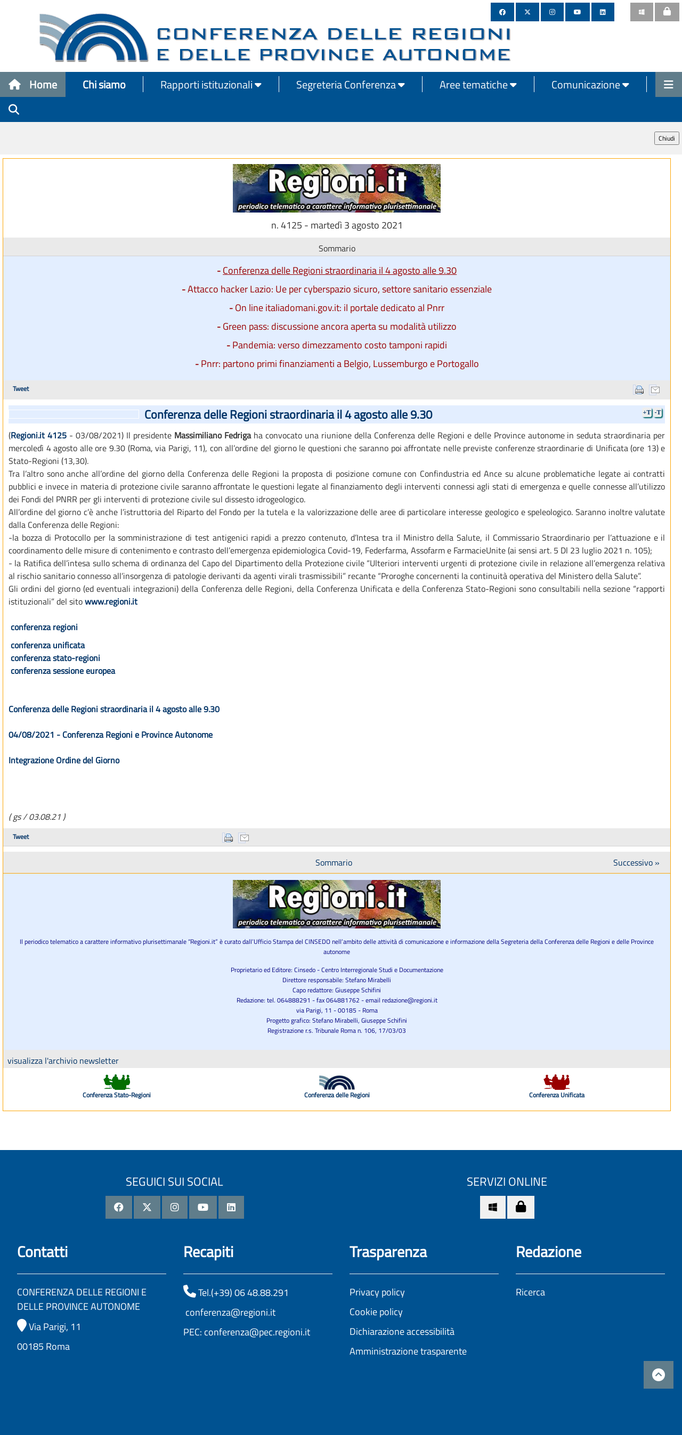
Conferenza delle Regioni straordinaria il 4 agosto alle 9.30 (340, 270)
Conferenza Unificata (556, 1095)
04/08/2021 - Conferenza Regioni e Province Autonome (111, 734)
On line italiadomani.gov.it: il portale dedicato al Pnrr (339, 307)
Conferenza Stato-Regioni (117, 1095)
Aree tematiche (478, 84)
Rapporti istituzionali (211, 84)
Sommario (333, 862)
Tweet (21, 389)
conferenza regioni (44, 627)
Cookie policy (376, 1311)
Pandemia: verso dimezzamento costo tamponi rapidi (339, 345)
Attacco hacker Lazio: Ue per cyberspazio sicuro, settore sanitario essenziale (340, 289)
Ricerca (530, 1292)
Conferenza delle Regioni (337, 1095)
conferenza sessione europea (63, 670)
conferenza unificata (48, 645)
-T (657, 412)
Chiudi (667, 138)
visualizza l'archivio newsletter (63, 1060)
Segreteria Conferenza (350, 84)
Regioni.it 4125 (39, 435)
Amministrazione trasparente (408, 1351)
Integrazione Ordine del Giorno (64, 760)
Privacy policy (377, 1292)
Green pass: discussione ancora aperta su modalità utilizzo (340, 326)
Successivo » (636, 862)
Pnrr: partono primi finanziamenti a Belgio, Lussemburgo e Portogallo (340, 363)
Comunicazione (590, 84)
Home (33, 84)
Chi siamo (104, 84)
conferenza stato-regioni (55, 657)
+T (647, 412)
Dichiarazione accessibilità (402, 1331)
